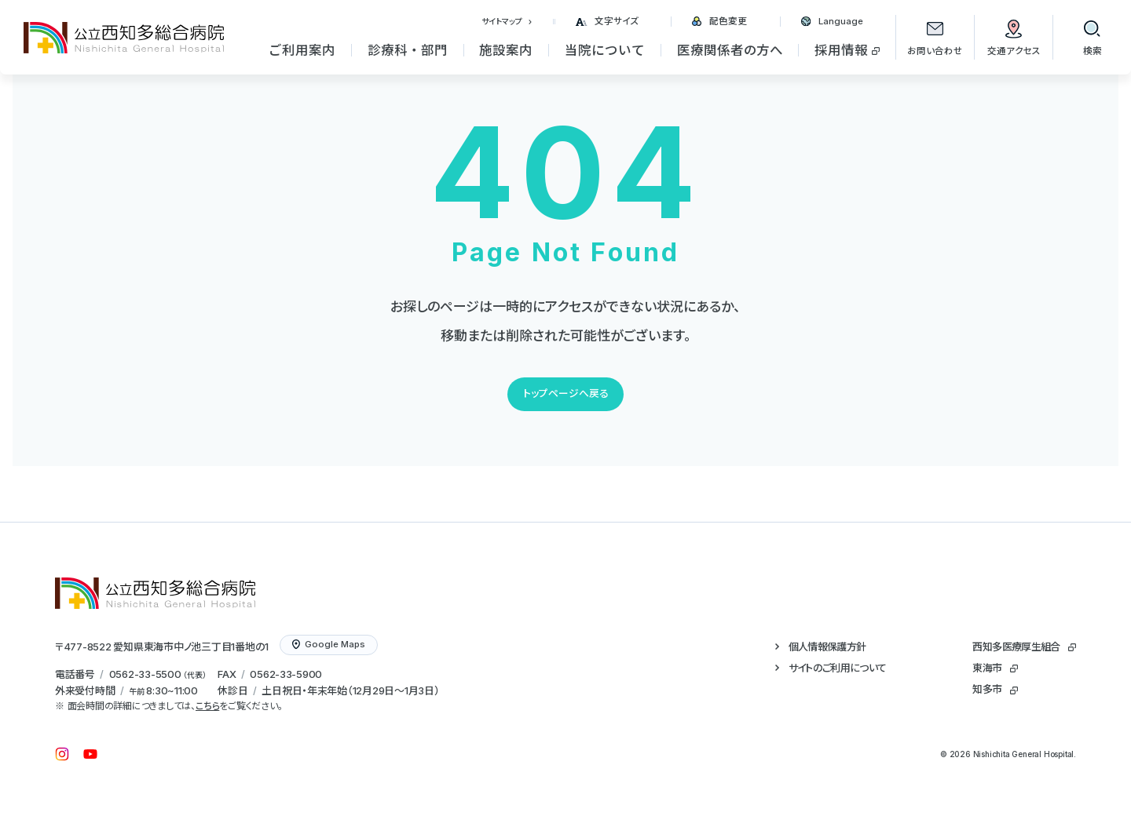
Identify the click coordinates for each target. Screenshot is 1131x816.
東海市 (986, 667)
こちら (207, 706)
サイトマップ (501, 21)
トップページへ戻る (566, 393)
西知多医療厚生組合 (1016, 646)
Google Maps (328, 644)
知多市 (986, 689)
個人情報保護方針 (827, 646)
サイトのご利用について (838, 667)
